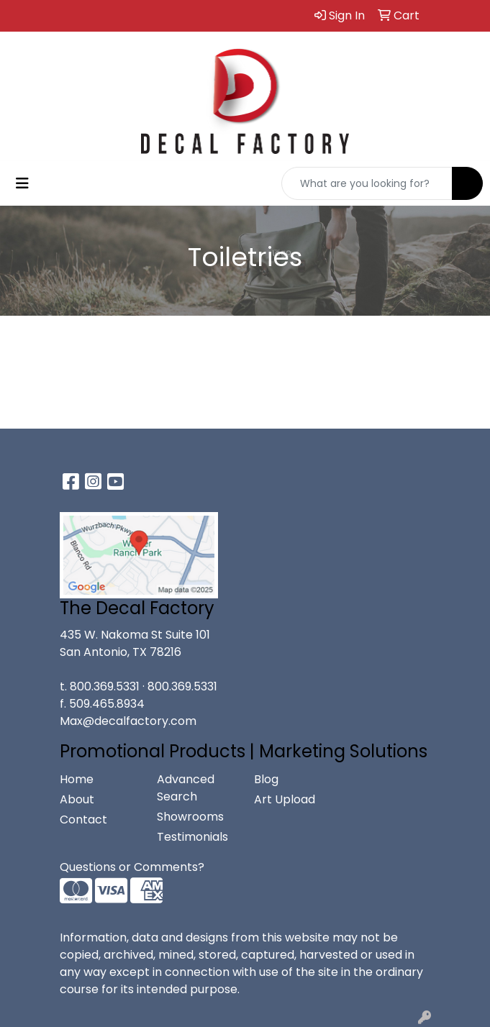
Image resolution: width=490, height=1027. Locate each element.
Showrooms (190, 816)
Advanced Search (185, 788)
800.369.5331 (105, 686)
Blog (266, 779)
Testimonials (192, 837)
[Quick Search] (367, 183)
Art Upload (284, 799)
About (77, 799)
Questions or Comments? (132, 867)
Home (77, 779)
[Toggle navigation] (22, 183)
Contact (83, 819)
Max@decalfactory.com (128, 721)
